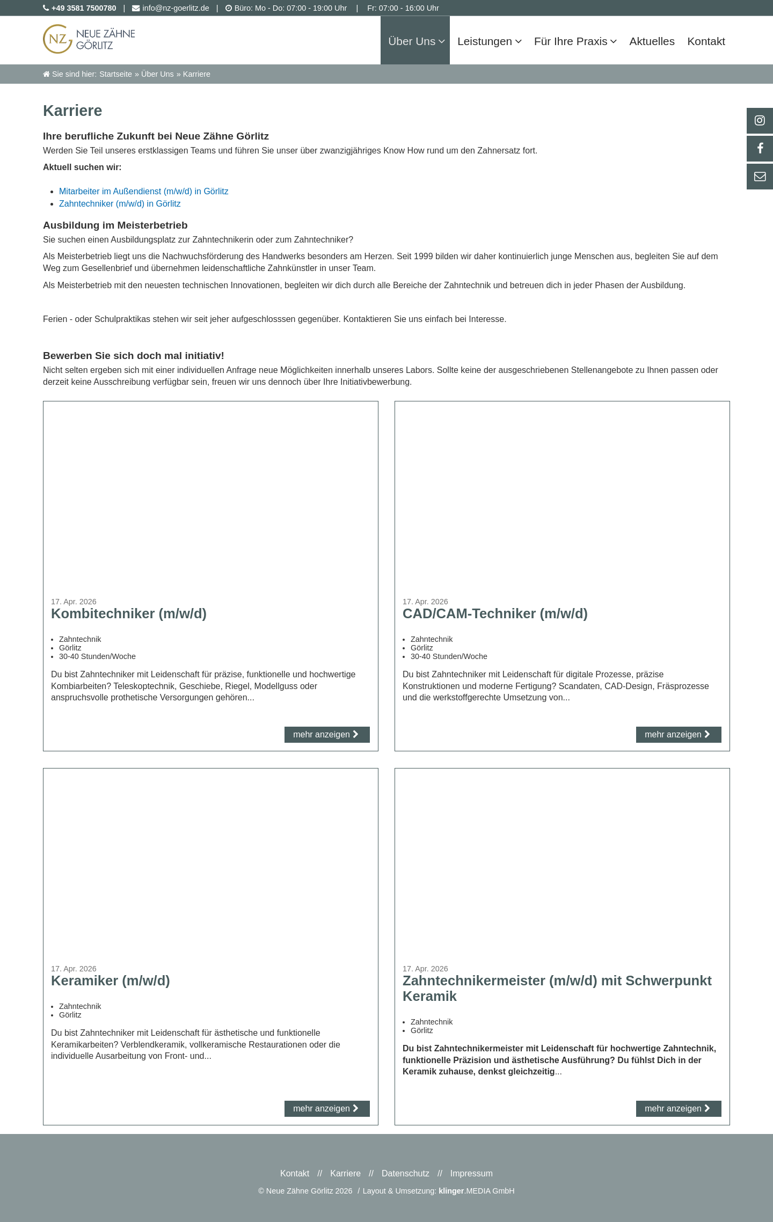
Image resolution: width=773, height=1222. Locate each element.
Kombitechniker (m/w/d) (129, 613)
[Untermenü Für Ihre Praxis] (619, 40)
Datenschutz (405, 1173)
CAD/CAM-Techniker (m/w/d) (495, 613)
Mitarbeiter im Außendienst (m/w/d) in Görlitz (144, 191)
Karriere (345, 1173)
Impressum (471, 1173)
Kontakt (294, 1173)
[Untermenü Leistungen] (526, 40)
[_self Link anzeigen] (759, 148)
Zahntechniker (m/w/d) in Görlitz (120, 203)
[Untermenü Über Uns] (451, 40)
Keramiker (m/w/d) (110, 980)
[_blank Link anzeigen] (759, 120)
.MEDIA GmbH (477, 1191)
